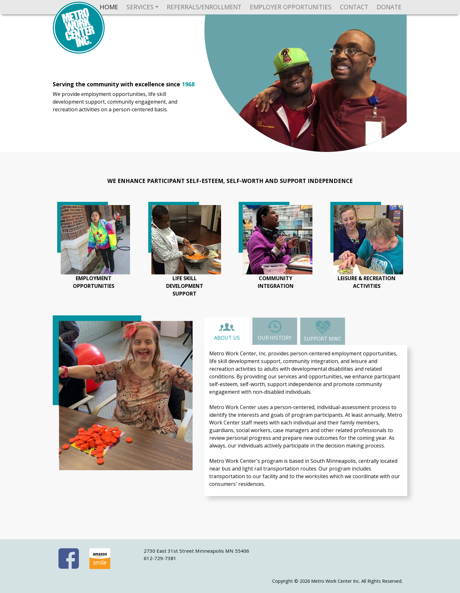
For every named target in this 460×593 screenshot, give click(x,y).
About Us (227, 331)
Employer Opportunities (291, 7)
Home (109, 7)
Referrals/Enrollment (204, 7)
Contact (354, 7)
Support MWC (322, 330)
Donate (389, 7)
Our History (275, 330)
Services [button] (140, 7)
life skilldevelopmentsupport (184, 286)
